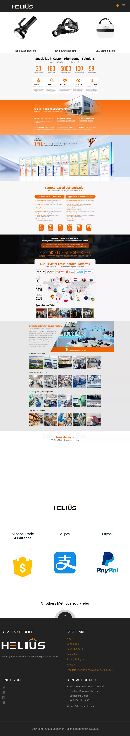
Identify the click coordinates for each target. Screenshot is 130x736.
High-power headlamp (65, 50)
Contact (72, 654)
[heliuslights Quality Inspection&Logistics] (65, 410)
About (71, 664)
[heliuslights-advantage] (65, 74)
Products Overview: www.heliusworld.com (90, 670)
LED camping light (105, 50)
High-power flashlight (25, 50)
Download (73, 643)
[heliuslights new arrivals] (65, 437)
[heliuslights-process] (65, 252)
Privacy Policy (75, 659)
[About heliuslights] (65, 336)
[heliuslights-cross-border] (65, 294)
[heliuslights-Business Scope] (65, 115)
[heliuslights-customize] (65, 208)
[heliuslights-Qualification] (65, 158)
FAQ (70, 638)
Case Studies (75, 649)
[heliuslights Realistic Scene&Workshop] (65, 371)
